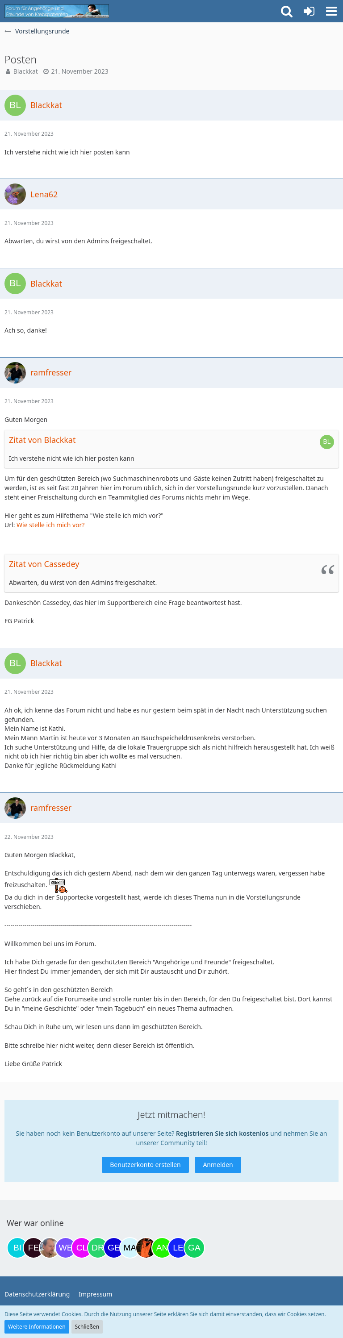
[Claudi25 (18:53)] (81, 1248)
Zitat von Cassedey (44, 564)
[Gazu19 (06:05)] (194, 1248)
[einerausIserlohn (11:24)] (49, 1248)
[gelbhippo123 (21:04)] (114, 1248)
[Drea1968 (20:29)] (98, 1248)
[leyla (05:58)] (178, 1248)
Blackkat (25, 71)
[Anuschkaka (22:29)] (162, 1248)
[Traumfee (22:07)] (146, 1248)
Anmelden (218, 1164)
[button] (331, 11)
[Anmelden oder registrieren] (309, 11)
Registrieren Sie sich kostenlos (222, 1133)
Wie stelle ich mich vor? (50, 525)
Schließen (87, 1326)
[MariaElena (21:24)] (130, 1248)
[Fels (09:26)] (33, 1248)
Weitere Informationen (37, 1326)
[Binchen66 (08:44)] (17, 1248)
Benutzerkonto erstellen (145, 1164)
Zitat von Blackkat (42, 439)
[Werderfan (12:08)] (65, 1248)
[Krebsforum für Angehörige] (57, 11)
